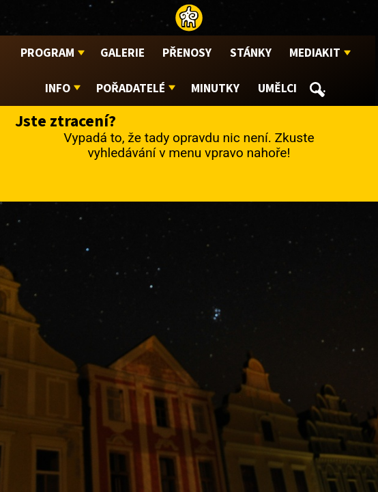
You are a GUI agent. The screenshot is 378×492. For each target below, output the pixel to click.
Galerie (122, 53)
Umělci (277, 88)
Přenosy (187, 53)
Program (47, 53)
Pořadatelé (130, 88)
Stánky (251, 53)
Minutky (215, 88)
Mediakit (314, 53)
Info (57, 88)
